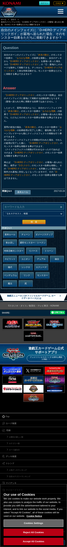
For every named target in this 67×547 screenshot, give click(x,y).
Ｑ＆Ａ (13, 19)
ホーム (3, 19)
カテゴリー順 (14, 443)
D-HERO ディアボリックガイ (24, 61)
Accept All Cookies (33, 541)
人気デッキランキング (18, 470)
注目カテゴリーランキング (19, 476)
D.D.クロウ (24, 165)
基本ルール (22, 192)
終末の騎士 (43, 55)
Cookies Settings (33, 523)
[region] (33, 515)
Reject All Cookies (33, 532)
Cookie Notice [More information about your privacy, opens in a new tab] (34, 516)
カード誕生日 (14, 450)
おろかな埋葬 (23, 58)
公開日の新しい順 (16, 437)
